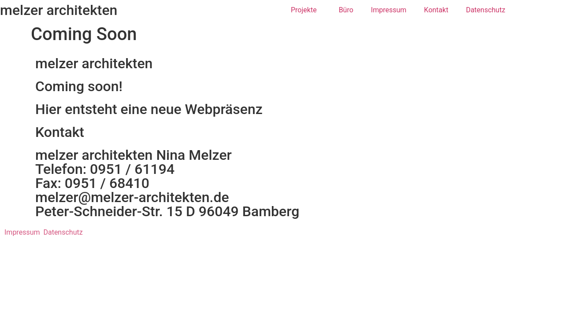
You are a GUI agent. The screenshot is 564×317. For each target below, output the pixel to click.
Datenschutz (485, 10)
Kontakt (436, 10)
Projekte (306, 10)
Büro (346, 10)
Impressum (389, 10)
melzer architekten (58, 10)
